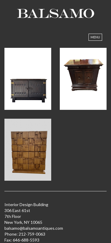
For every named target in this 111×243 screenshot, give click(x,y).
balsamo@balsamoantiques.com (33, 228)
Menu (95, 37)
